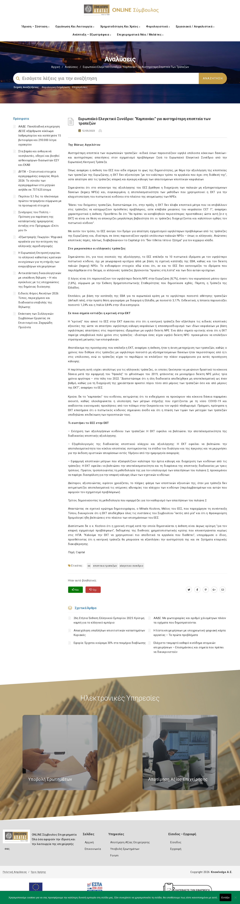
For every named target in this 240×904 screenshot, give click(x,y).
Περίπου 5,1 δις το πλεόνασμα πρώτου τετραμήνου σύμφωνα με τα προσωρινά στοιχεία (40, 201)
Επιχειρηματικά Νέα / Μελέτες (140, 34)
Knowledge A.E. (221, 872)
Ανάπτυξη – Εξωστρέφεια (92, 34)
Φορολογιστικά (158, 26)
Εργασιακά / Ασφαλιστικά (195, 26)
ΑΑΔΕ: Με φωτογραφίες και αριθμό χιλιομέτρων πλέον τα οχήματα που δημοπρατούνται (190, 620)
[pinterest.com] (206, 589)
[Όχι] (235, 899)
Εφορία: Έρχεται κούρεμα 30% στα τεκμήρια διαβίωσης (110, 643)
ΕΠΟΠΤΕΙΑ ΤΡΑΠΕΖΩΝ (105, 565)
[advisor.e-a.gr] (222, 589)
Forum (114, 855)
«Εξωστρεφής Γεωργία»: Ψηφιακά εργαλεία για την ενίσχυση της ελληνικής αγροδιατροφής (40, 241)
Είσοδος (175, 842)
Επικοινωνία (93, 849)
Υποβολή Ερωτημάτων (124, 849)
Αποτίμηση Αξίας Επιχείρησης (130, 842)
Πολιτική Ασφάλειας (15, 872)
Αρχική (55, 66)
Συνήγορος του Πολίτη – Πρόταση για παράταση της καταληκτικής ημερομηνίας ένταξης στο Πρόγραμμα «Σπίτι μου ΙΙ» (38, 221)
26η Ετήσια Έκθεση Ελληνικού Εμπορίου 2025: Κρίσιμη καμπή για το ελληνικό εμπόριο (109, 620)
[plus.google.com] (214, 589)
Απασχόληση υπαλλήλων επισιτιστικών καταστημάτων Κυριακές (109, 633)
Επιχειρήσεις (80, 87)
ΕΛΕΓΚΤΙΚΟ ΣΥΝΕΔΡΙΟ (131, 565)
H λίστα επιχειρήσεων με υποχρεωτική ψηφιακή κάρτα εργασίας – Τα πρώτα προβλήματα (190, 633)
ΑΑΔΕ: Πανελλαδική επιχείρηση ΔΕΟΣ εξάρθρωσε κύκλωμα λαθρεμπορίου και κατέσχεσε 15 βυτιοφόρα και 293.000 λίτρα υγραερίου (39, 135)
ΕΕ (89, 565)
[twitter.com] (189, 589)
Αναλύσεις (71, 66)
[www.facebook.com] (197, 589)
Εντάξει (225, 897)
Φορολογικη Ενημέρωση (56, 87)
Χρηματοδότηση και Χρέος (120, 26)
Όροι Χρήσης (38, 872)
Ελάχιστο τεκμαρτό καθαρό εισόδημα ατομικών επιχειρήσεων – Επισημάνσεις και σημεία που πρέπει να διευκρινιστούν (189, 647)
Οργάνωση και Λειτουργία (74, 26)
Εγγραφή (175, 849)
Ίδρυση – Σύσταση (35, 26)
